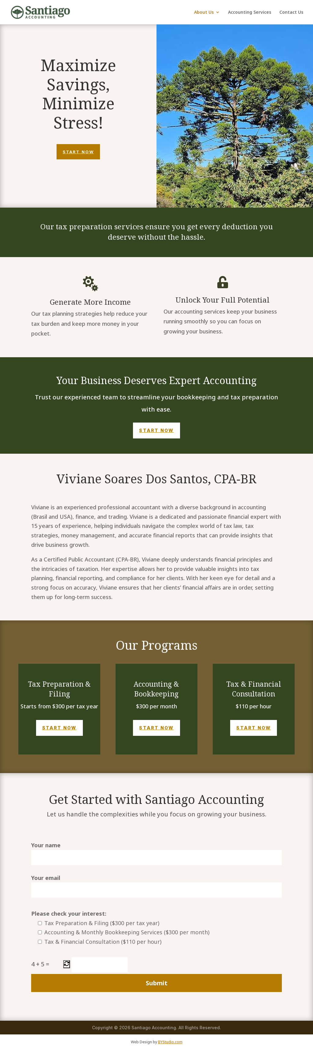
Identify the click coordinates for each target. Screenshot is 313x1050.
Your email (156, 886)
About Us (204, 12)
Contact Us (291, 12)
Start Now (78, 151)
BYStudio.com (170, 1042)
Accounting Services (249, 12)
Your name (156, 853)
